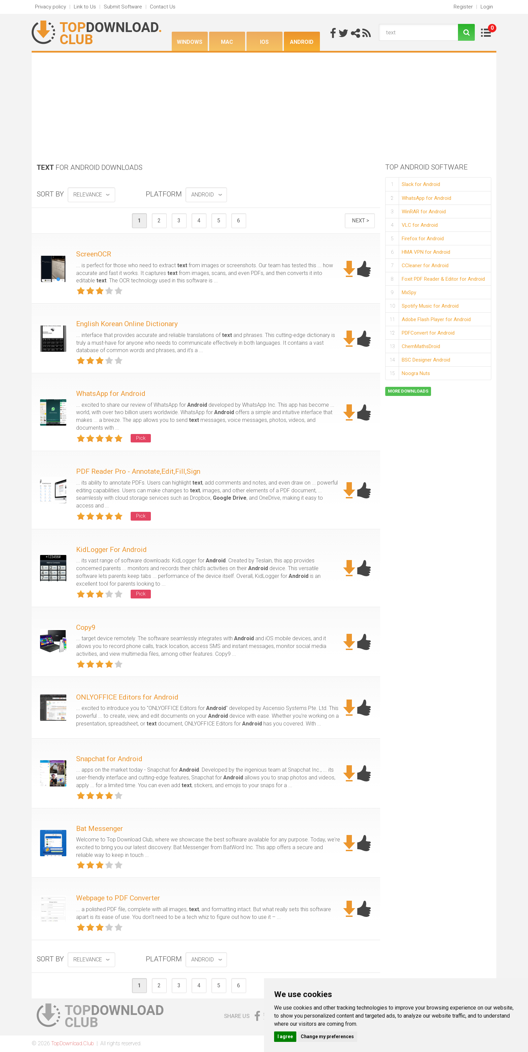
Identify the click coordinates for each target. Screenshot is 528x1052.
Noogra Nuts (416, 373)
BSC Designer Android (426, 360)
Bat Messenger (99, 829)
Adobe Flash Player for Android (436, 319)
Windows (189, 42)
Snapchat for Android (109, 759)
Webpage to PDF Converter (118, 898)
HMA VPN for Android (426, 252)
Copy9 (86, 627)
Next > (360, 220)
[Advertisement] (264, 103)
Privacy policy (50, 7)
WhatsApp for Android (110, 394)
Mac (227, 42)
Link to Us (85, 7)
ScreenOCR (93, 254)
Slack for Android (421, 184)
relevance (87, 194)
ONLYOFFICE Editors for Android (127, 697)
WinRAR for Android (424, 212)
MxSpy (409, 292)
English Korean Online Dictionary (127, 324)
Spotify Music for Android (430, 306)
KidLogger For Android (111, 550)
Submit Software (123, 7)
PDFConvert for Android (428, 333)
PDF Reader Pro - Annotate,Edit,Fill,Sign (138, 471)
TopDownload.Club (72, 1043)
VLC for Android (420, 225)
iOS (264, 42)
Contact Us (162, 7)
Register (463, 7)
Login (487, 7)
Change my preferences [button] (327, 1036)
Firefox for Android (423, 239)
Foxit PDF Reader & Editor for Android (443, 279)
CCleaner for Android (425, 265)
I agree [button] (285, 1036)
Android (302, 42)
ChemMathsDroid (421, 346)
